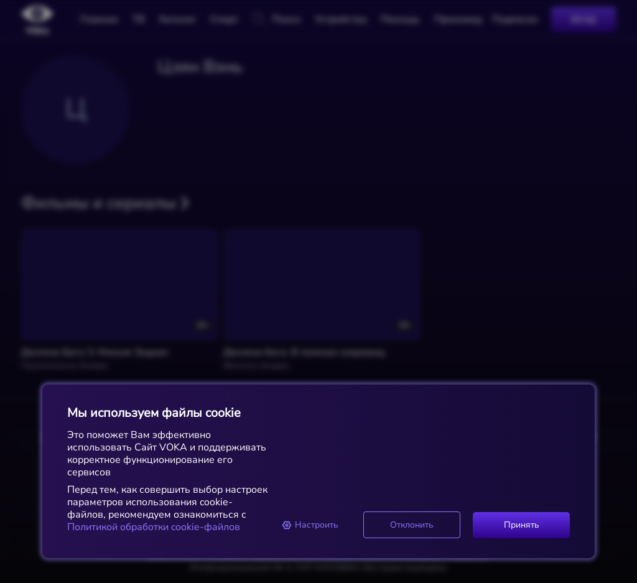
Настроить (310, 525)
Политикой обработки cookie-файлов (153, 527)
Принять (521, 525)
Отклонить (412, 525)
